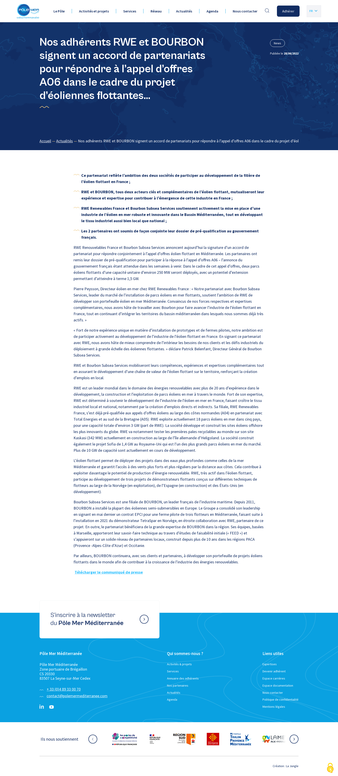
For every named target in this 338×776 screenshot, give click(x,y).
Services (129, 11)
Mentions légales (273, 707)
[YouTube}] (51, 707)
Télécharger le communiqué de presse (109, 572)
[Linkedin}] (42, 707)
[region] (169, 141)
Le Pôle (59, 11)
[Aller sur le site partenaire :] (124, 739)
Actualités (184, 11)
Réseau (156, 11)
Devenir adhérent (274, 671)
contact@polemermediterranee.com (77, 695)
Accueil (45, 140)
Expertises (269, 664)
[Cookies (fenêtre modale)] (330, 768)
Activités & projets (179, 664)
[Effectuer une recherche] (267, 11)
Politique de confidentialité (280, 699)
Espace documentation (277, 685)
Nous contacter (245, 11)
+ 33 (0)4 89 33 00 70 (64, 689)
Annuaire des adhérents (183, 678)
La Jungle (292, 766)
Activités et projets (94, 11)
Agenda (212, 11)
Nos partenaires (177, 685)
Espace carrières (273, 678)
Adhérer (288, 11)
